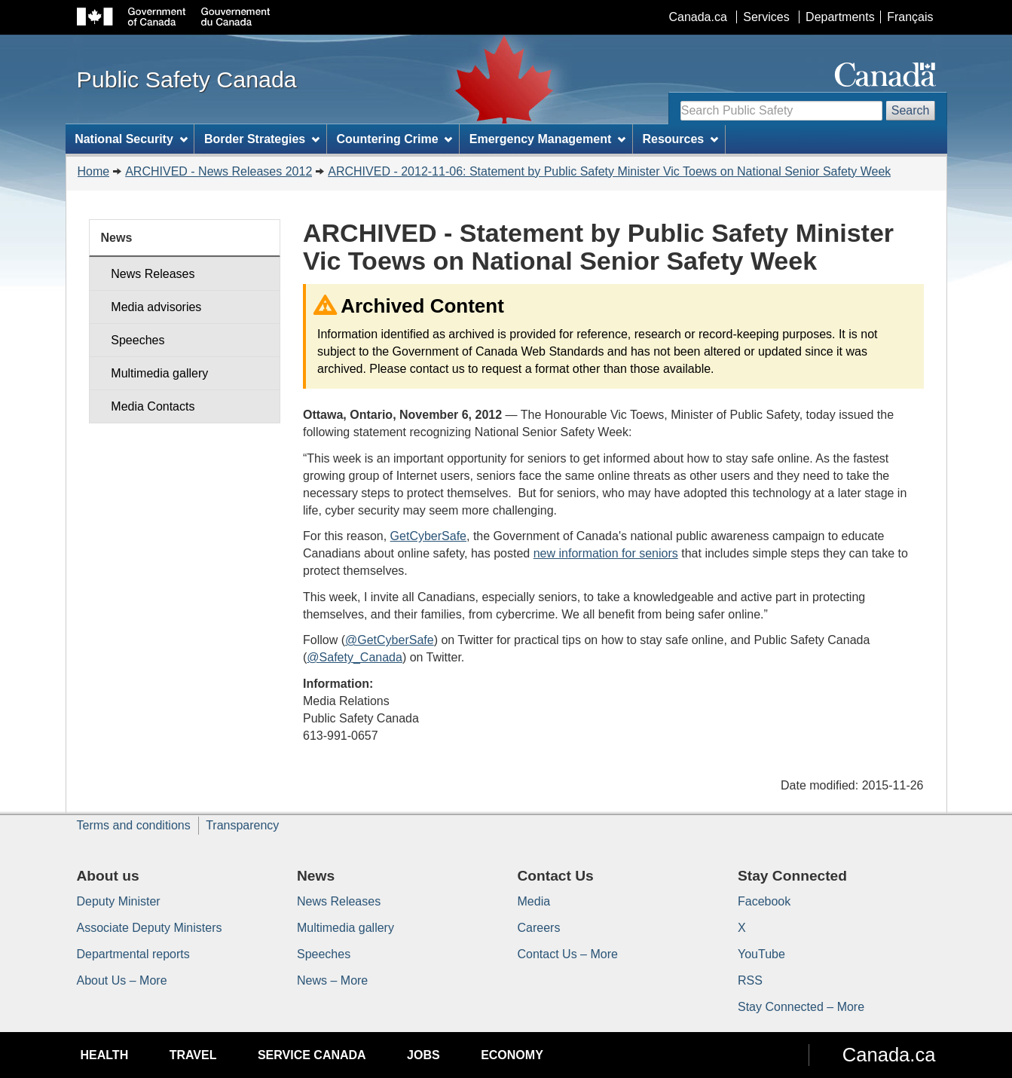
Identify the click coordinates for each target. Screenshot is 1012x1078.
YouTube (761, 954)
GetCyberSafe (428, 536)
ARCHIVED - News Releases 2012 (218, 171)
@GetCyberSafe (389, 640)
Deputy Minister (119, 901)
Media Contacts (152, 406)
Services (766, 17)
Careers (539, 927)
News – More (332, 980)
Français (910, 17)
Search (910, 110)
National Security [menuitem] (131, 139)
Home (94, 171)
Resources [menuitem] (680, 139)
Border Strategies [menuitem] (261, 139)
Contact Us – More (568, 954)
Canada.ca (697, 17)
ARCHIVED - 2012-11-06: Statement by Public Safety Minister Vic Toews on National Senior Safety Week (609, 171)
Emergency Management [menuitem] (547, 139)
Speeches (137, 340)
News (117, 237)
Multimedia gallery (159, 373)
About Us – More (122, 980)
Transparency (242, 825)
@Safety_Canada (354, 657)
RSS (750, 980)
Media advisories (156, 307)
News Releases (152, 273)
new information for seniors (606, 553)
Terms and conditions (134, 825)
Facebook (764, 901)
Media (534, 901)
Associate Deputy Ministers (149, 927)
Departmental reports (133, 954)
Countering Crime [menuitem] (394, 139)
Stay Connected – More (801, 1006)
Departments (840, 17)
